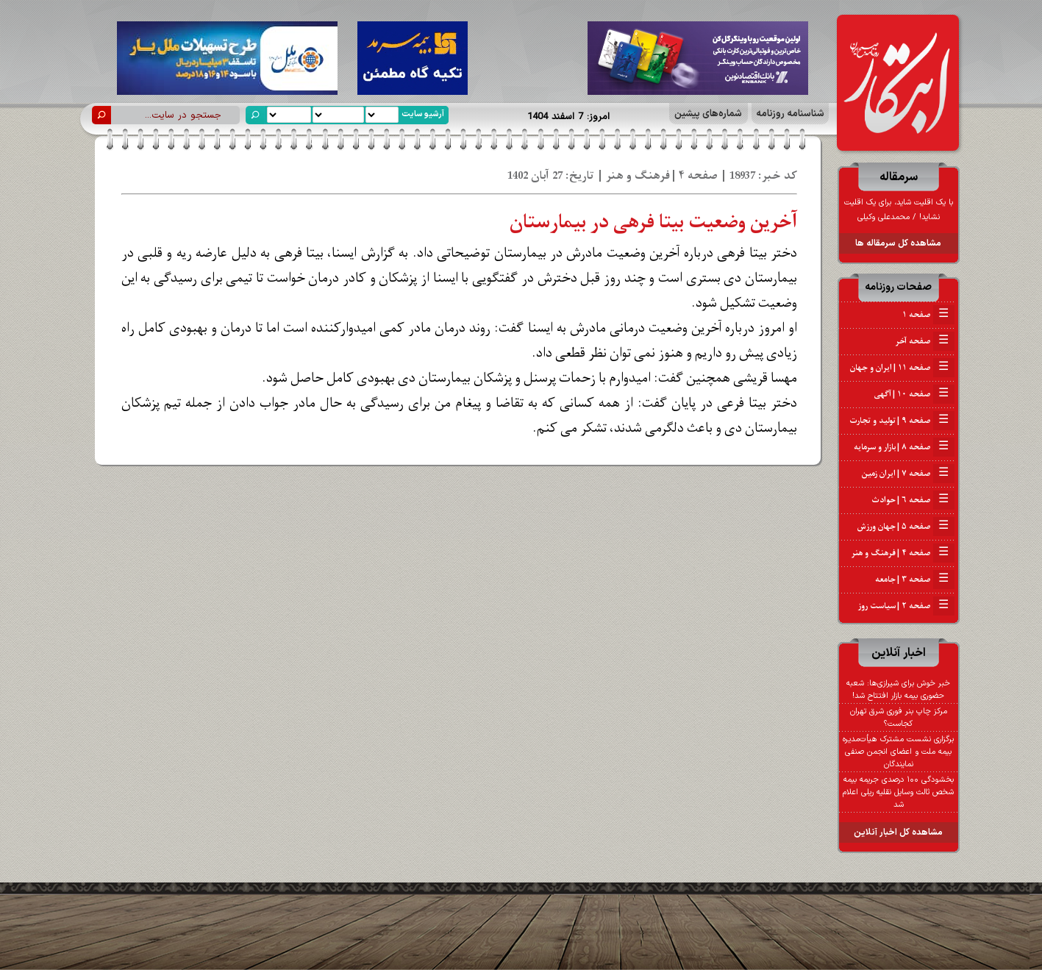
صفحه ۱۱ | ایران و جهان (902, 367)
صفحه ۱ (928, 314)
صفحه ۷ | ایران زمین (908, 473)
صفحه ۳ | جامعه (914, 579)
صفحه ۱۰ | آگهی (914, 394)
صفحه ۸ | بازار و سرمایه (904, 447)
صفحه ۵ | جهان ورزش (905, 526)
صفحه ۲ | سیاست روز (906, 606)
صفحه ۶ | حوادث (912, 500)
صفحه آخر (924, 341)
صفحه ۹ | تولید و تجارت (901, 420)
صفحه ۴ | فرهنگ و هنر (903, 553)
